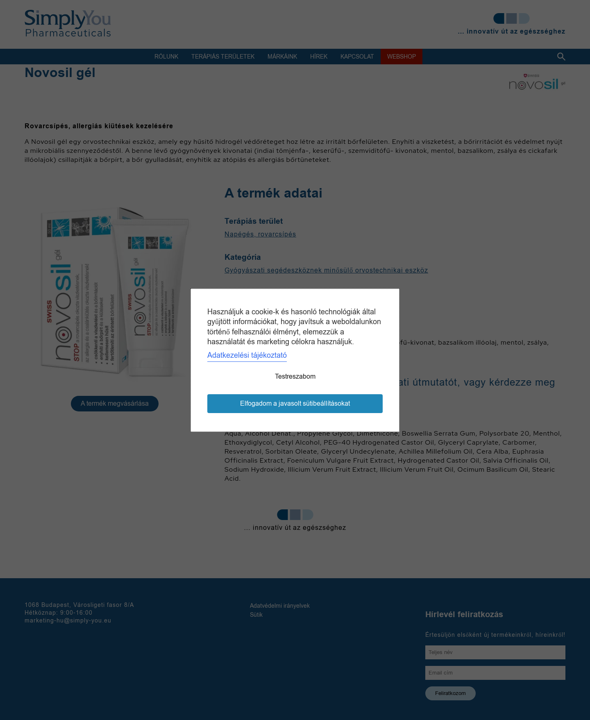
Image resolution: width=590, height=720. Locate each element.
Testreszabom (295, 376)
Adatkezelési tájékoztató (247, 355)
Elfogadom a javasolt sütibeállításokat (295, 403)
